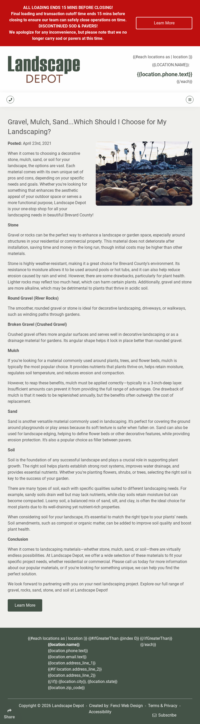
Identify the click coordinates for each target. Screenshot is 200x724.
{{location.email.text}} (67, 656)
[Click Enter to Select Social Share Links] (11, 712)
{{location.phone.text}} (164, 74)
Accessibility (100, 711)
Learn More (164, 23)
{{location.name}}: (171, 64)
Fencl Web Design (126, 705)
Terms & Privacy (162, 705)
